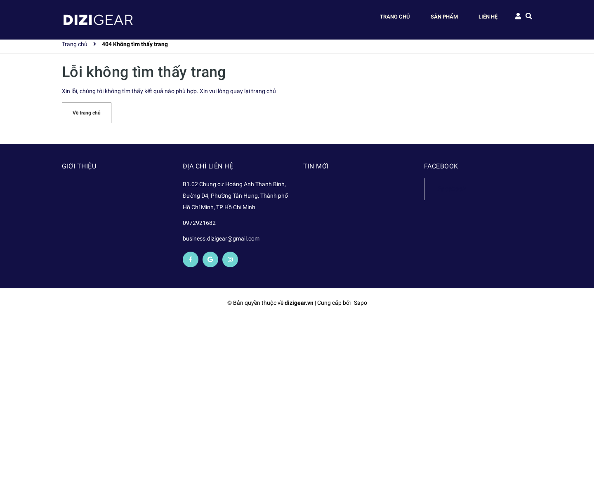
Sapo (360, 302)
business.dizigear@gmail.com (221, 238)
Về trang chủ (87, 113)
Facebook (451, 189)
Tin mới (316, 166)
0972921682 (199, 223)
